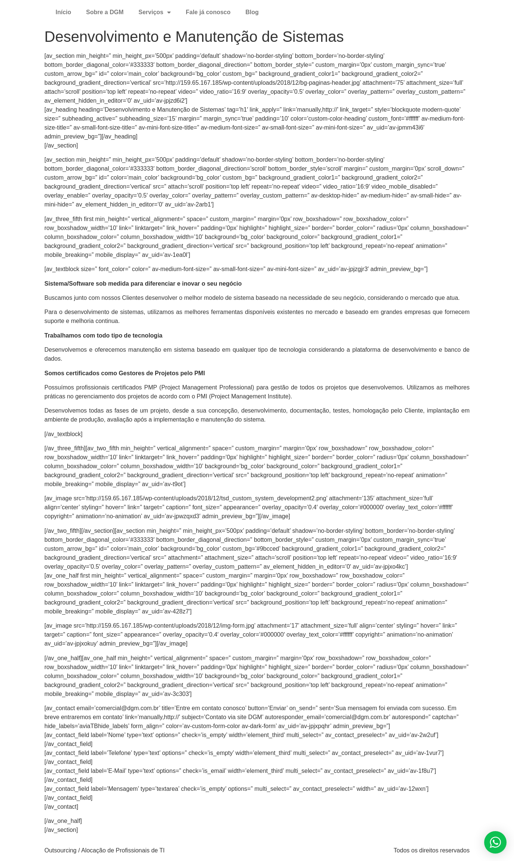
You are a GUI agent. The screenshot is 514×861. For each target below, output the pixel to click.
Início (63, 12)
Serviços (154, 12)
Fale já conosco (208, 12)
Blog (252, 12)
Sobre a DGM (104, 12)
